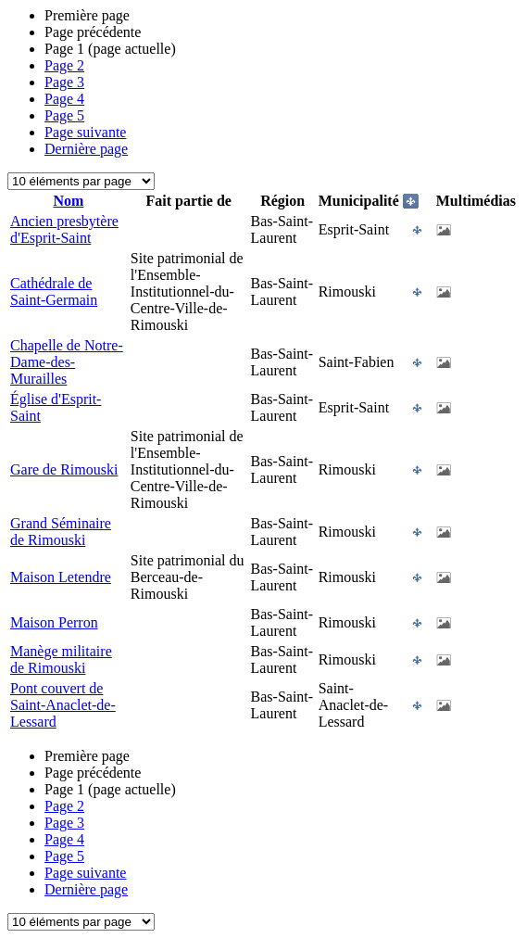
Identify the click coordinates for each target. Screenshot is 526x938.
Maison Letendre (60, 577)
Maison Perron (54, 622)
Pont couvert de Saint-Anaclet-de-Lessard (63, 704)
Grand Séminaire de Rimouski (60, 531)
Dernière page (86, 149)
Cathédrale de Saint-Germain (53, 291)
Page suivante (85, 132)
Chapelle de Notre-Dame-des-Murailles (66, 362)
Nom (68, 201)
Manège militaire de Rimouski (61, 659)
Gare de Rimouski (64, 469)
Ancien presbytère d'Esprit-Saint (64, 229)
